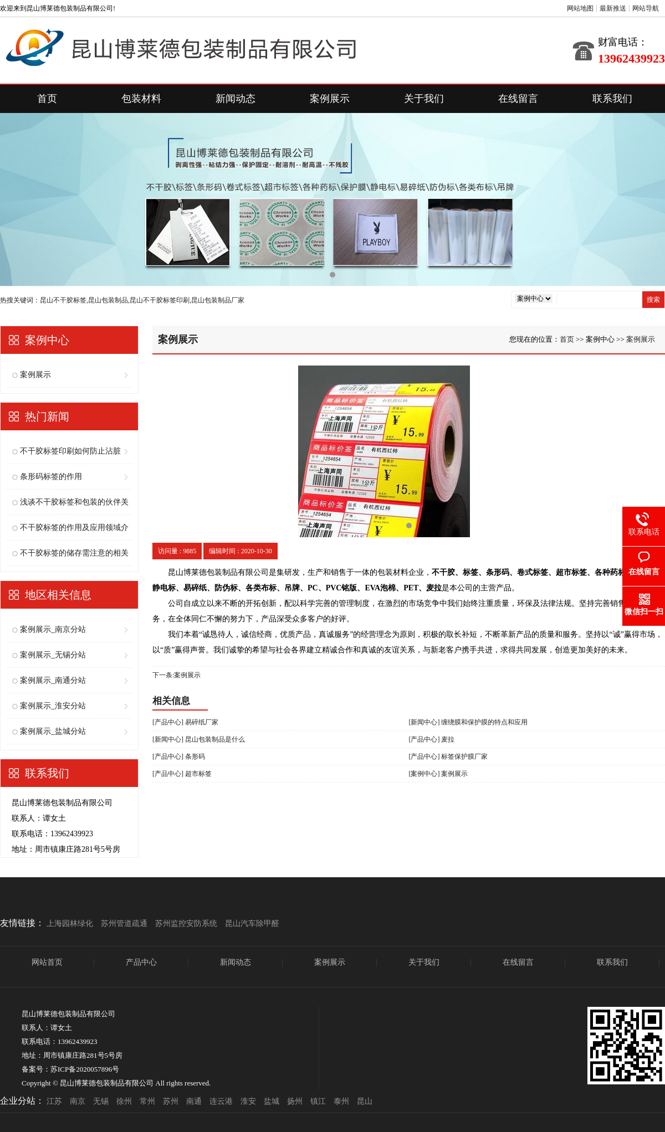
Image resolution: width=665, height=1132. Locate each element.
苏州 (170, 1101)
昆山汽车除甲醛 (252, 923)
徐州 (124, 1101)
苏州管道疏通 (124, 923)
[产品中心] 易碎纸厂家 (185, 722)
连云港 (221, 1101)
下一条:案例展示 (176, 675)
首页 (47, 98)
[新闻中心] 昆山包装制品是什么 (198, 739)
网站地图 (580, 8)
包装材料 (141, 98)
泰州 (341, 1101)
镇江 (318, 1101)
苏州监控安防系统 (186, 923)
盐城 (271, 1101)
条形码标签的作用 (51, 476)
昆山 (364, 1101)
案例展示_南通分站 (53, 680)
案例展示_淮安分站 (53, 706)
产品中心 (141, 962)
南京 (77, 1101)
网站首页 (47, 962)
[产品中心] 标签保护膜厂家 (448, 756)
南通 (194, 1101)
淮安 (248, 1101)
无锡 (101, 1101)
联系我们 (612, 98)
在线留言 (518, 98)
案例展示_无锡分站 (53, 655)
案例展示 (330, 98)
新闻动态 (235, 98)
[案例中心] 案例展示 (438, 774)
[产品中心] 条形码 (178, 756)
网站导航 (645, 8)
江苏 (54, 1101)
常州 (147, 1101)
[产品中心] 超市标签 (182, 774)
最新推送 (613, 8)
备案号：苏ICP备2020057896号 (70, 1069)
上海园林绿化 (70, 923)
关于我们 (424, 98)
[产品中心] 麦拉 (432, 739)
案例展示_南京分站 (53, 629)
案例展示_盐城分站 (53, 731)
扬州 (295, 1101)
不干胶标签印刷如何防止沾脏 (70, 451)
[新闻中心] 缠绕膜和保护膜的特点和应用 (468, 722)
